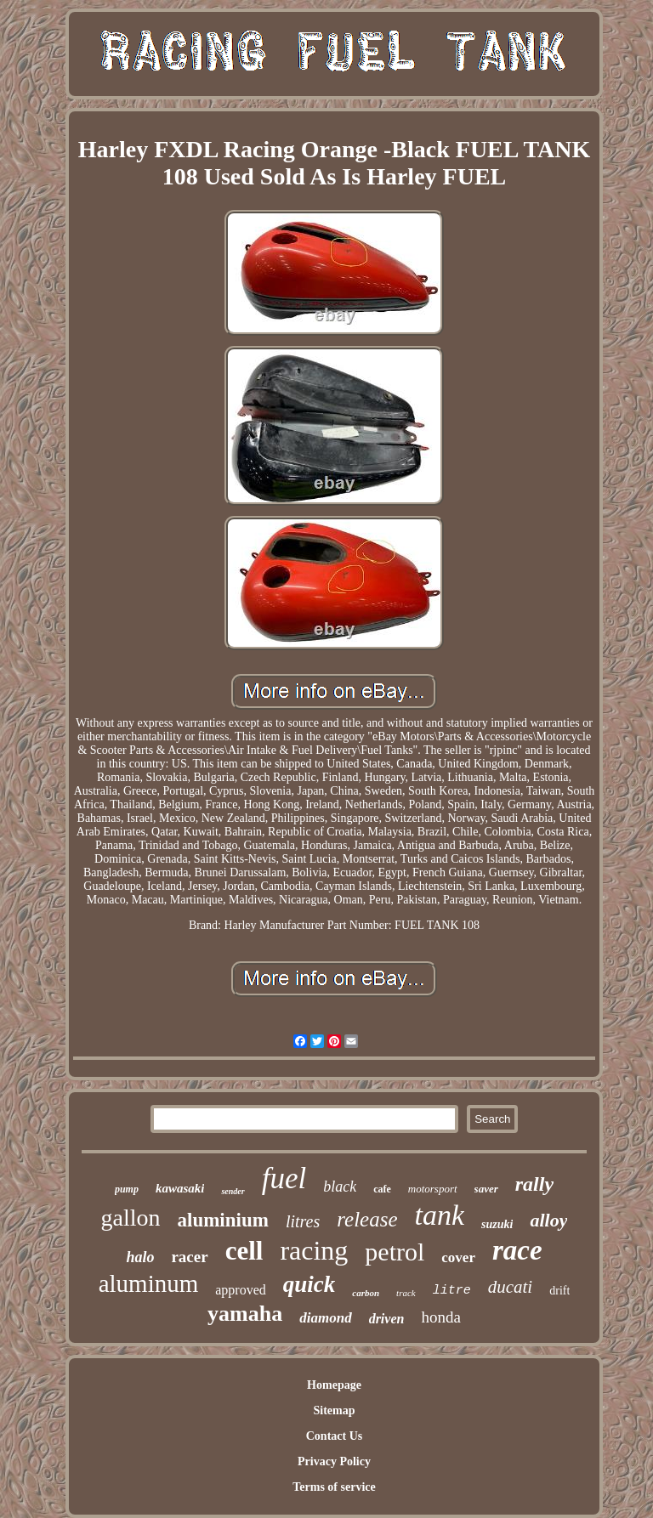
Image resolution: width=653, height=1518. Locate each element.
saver (486, 1188)
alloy (548, 1220)
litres (303, 1221)
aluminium (223, 1220)
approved (240, 1290)
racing (314, 1250)
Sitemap (334, 1410)
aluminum (149, 1283)
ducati (510, 1287)
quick (309, 1284)
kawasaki (180, 1188)
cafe (382, 1189)
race (517, 1250)
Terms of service (333, 1487)
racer (189, 1257)
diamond (325, 1318)
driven (387, 1318)
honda (440, 1317)
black (339, 1186)
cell (244, 1251)
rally (534, 1184)
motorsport (432, 1188)
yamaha (244, 1313)
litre (452, 1290)
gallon (131, 1217)
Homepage (334, 1385)
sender (232, 1191)
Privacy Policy (334, 1461)
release (367, 1219)
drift (559, 1290)
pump (127, 1189)
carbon (365, 1293)
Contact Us (334, 1436)
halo (140, 1257)
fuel (284, 1178)
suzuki (497, 1224)
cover (458, 1257)
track (406, 1293)
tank (440, 1215)
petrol (394, 1252)
